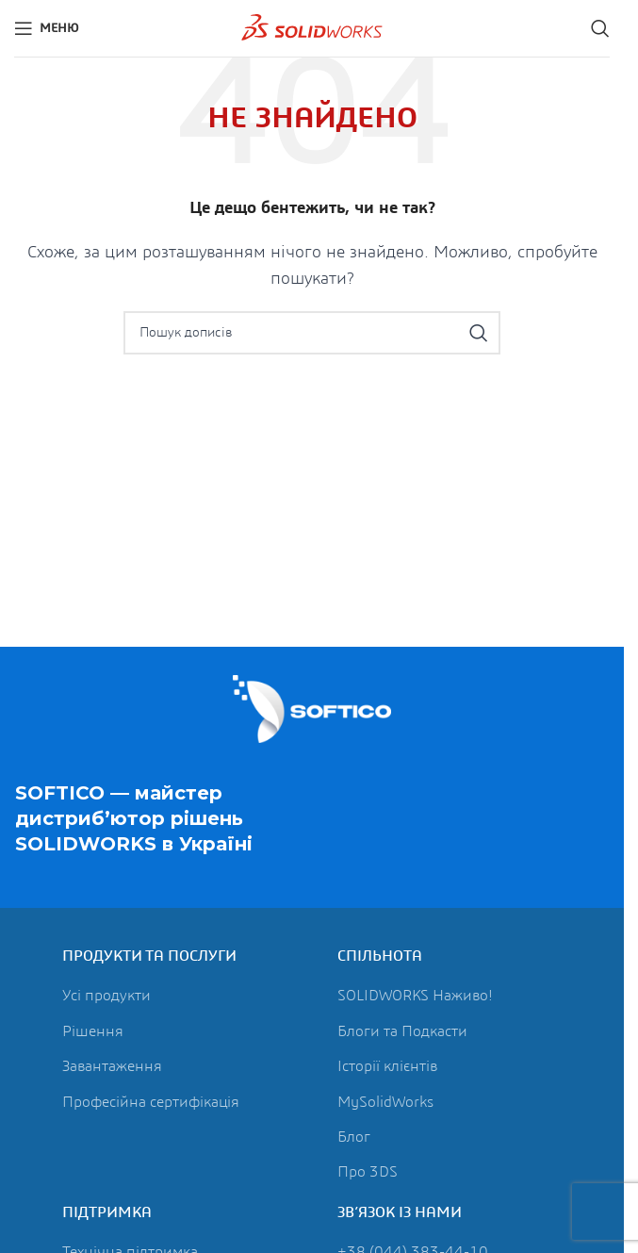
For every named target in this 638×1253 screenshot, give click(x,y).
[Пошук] (600, 28)
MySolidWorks (385, 1102)
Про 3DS (367, 1171)
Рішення (92, 1031)
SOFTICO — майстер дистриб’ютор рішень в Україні (134, 819)
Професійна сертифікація (150, 1102)
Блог (353, 1137)
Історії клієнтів (387, 1066)
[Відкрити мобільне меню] (46, 28)
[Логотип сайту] (312, 27)
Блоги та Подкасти (402, 1031)
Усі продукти (106, 995)
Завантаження (112, 1066)
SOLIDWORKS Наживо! (415, 995)
